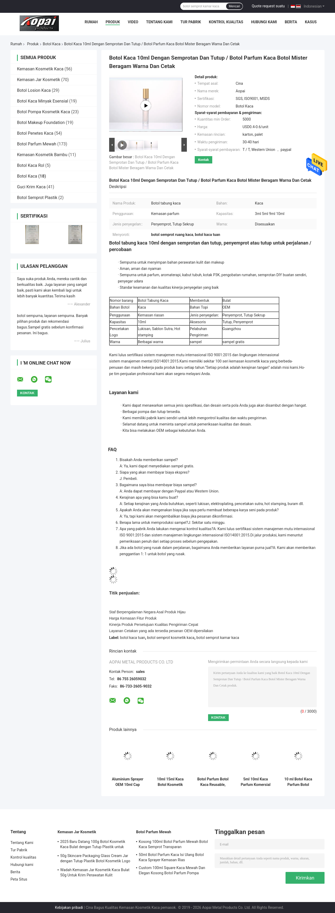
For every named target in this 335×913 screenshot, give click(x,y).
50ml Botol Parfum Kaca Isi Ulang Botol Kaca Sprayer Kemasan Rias (171, 857)
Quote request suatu (268, 6)
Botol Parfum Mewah (36, 143)
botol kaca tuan (132, 638)
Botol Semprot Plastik (37, 197)
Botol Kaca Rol (30, 165)
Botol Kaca (51, 44)
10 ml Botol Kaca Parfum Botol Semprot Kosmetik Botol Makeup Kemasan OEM (298, 782)
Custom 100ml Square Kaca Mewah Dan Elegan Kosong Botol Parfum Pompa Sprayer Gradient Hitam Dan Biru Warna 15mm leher (172, 871)
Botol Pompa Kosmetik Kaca (43, 111)
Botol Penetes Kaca (35, 133)
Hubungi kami (264, 22)
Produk (112, 22)
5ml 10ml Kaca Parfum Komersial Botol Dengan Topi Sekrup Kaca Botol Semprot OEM (256, 782)
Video (133, 22)
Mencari (234, 6)
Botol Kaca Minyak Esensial (42, 101)
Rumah (91, 22)
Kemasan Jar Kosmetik (38, 79)
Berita (291, 22)
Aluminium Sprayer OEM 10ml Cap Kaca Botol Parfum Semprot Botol (127, 782)
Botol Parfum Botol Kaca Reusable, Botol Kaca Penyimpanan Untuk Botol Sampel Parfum (213, 782)
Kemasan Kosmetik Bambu (42, 154)
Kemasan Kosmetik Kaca (40, 68)
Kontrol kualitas (226, 22)
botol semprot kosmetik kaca (170, 638)
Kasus (311, 22)
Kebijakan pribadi (69, 907)
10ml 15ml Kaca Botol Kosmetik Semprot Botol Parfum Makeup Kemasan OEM (170, 782)
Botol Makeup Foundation (41, 122)
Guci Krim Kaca (31, 186)
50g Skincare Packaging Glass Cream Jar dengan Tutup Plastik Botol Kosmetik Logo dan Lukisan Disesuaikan (95, 859)
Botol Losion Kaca (34, 90)
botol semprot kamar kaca (218, 638)
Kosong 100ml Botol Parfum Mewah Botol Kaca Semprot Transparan (173, 844)
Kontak (203, 160)
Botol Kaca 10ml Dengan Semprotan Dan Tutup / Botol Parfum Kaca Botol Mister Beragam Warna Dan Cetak (143, 162)
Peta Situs (18, 879)
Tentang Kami (159, 22)
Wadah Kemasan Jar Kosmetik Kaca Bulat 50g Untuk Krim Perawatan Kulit (95, 872)
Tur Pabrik (190, 22)
